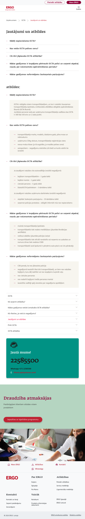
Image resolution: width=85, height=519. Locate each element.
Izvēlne (78, 8)
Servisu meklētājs (63, 486)
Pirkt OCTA (12, 325)
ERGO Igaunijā (61, 499)
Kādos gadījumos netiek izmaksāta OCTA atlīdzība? (29, 308)
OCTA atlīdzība (14, 331)
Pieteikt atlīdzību (54, 2)
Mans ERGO (73, 2)
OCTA (23, 20)
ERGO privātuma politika (59, 515)
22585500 (25, 360)
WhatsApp (37, 469)
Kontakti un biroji (12, 500)
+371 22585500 (25, 369)
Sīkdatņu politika (75, 515)
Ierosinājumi (10, 507)
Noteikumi (34, 500)
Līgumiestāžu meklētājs (65, 489)
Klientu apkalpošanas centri (24, 373)
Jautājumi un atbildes (38, 20)
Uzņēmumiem (11, 20)
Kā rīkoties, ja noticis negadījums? (22, 314)
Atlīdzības (37, 464)
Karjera (33, 482)
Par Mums (34, 489)
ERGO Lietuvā (61, 503)
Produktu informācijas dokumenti (39, 504)
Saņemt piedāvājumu (13, 503)
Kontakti (60, 464)
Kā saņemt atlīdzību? (16, 302)
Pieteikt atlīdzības (63, 482)
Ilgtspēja (34, 486)
